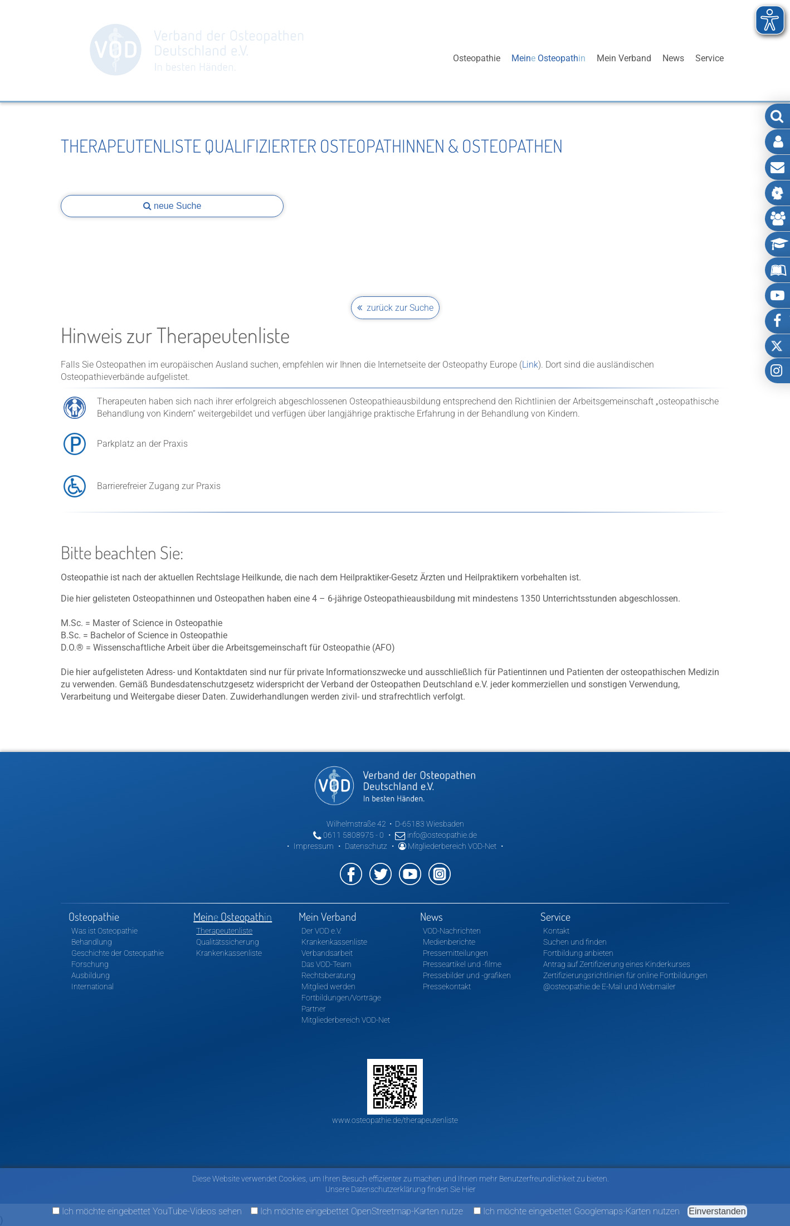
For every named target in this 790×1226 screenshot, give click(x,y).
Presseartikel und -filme (462, 964)
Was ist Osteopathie (104, 930)
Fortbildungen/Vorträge (341, 997)
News (673, 58)
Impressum (314, 846)
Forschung (90, 964)
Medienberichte (449, 941)
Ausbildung (90, 975)
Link (530, 364)
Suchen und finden (575, 941)
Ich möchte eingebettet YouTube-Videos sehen (147, 1211)
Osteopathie (476, 58)
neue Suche (172, 206)
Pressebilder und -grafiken (467, 975)
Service (709, 58)
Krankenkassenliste (229, 953)
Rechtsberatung (328, 975)
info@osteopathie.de (436, 835)
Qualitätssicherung (227, 941)
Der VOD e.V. (321, 930)
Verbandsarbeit (327, 953)
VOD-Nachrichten (452, 930)
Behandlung (91, 941)
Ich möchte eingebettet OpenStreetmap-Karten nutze (357, 1211)
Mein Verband (624, 58)
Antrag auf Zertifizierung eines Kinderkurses (616, 964)
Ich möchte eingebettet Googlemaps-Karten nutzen (577, 1211)
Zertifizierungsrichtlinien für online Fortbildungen (625, 975)
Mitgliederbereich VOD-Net (447, 846)
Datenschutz (366, 846)
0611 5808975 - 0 (348, 835)
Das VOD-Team (326, 964)
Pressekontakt (447, 986)
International (92, 986)
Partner (313, 1008)
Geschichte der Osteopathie (117, 953)
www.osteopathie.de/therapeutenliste (395, 1120)
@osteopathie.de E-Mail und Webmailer (609, 986)
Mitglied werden (328, 986)
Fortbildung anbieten (578, 953)
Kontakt (556, 930)
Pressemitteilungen (455, 953)
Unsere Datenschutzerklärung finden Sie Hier (400, 1189)
